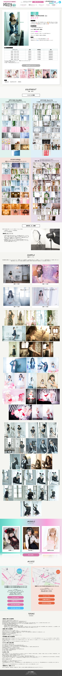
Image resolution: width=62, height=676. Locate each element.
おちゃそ (7, 81)
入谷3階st (34, 12)
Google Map (15, 597)
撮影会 (34, 14)
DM (37, 40)
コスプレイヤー (13, 81)
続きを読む (31, 554)
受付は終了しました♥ (31, 65)
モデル (20, 81)
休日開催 (34, 13)
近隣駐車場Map (15, 600)
